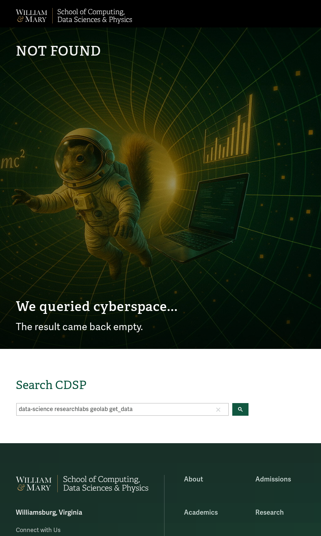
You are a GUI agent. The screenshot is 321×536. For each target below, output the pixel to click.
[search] (112, 409)
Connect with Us (38, 530)
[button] (218, 409)
